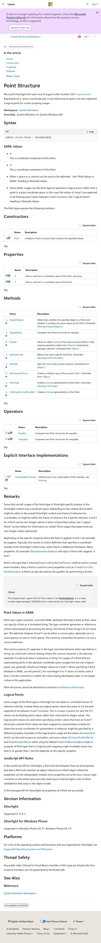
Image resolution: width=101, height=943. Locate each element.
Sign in (95, 4)
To (75, 567)
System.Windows (28, 110)
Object (70, 345)
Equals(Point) (16, 332)
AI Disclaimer (12, 928)
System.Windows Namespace (25, 36)
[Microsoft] (50, 4)
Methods (10, 71)
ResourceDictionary (73, 687)
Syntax (9, 58)
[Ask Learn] (79, 36)
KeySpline (89, 733)
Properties (11, 67)
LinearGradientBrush (82, 737)
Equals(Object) (17, 319)
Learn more (82, 94)
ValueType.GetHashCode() (49, 357)
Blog (46, 928)
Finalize (13, 341)
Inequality (23, 439)
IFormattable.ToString (25, 476)
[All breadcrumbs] (6, 36)
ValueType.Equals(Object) (49, 326)
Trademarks (58, 933)
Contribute (59, 928)
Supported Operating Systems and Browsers (28, 849)
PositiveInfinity (66, 598)
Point (16, 238)
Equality (22, 433)
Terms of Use (43, 933)
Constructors (12, 62)
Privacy (71, 928)
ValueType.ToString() (47, 385)
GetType (14, 363)
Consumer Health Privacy (18, 933)
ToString (42, 480)
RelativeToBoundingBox (70, 741)
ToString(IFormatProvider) (22, 391)
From (85, 567)
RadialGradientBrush (20, 741)
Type (48, 363)
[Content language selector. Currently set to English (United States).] (20, 921)
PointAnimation (12, 571)
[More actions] (94, 36)
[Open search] (87, 4)
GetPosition (65, 562)
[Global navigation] (3, 4)
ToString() (14, 382)
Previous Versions (31, 928)
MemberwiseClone (19, 373)
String (50, 382)
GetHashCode (16, 354)
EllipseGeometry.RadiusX (43, 551)
